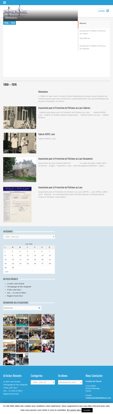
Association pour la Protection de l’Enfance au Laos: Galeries (64, 107)
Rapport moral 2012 (15, 296)
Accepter (87, 410)
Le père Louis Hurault (15, 284)
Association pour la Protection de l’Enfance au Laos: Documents (65, 158)
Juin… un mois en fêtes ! (17, 293)
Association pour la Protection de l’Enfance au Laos (60, 187)
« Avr (6, 272)
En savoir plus (74, 410)
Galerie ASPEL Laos (46, 134)
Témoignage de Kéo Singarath (19, 287)
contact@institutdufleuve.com (98, 398)
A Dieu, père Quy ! (14, 290)
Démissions (11, 17)
